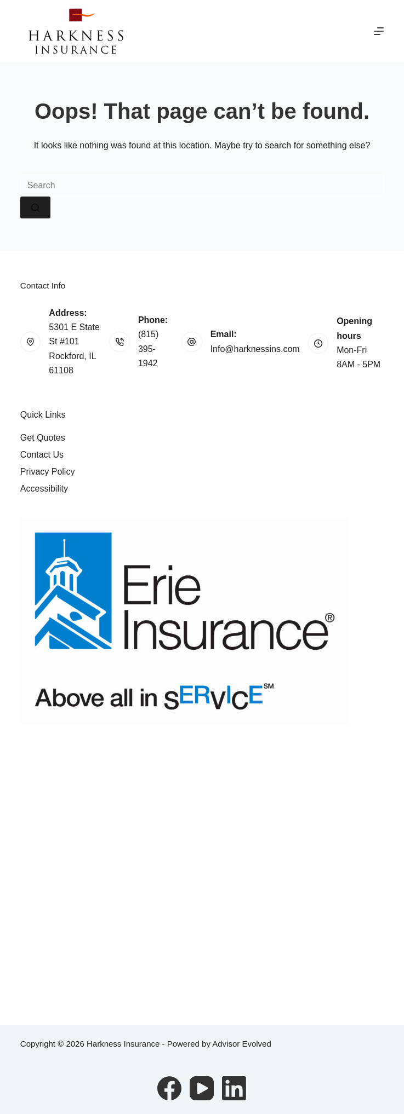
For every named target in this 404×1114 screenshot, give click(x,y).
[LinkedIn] (234, 1088)
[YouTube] (202, 1088)
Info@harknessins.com (255, 349)
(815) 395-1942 (148, 349)
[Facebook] (169, 1088)
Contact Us (42, 454)
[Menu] (379, 31)
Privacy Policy (47, 471)
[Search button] (35, 207)
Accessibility (44, 488)
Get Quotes (42, 437)
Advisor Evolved (241, 1043)
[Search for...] (202, 186)
